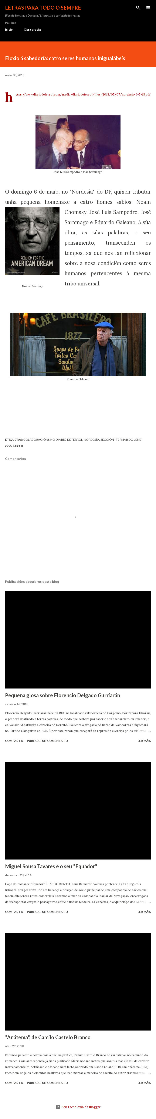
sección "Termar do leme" (121, 439)
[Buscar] (138, 7)
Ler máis (144, 741)
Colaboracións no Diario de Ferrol (53, 439)
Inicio (9, 29)
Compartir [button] (14, 446)
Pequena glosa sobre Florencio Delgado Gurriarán (62, 695)
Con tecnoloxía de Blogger (78, 1107)
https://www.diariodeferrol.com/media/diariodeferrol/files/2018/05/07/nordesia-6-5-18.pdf (83, 94)
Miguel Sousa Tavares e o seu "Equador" (51, 866)
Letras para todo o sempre (43, 7)
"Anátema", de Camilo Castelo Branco (48, 1037)
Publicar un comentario (47, 741)
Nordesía (91, 439)
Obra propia (32, 29)
